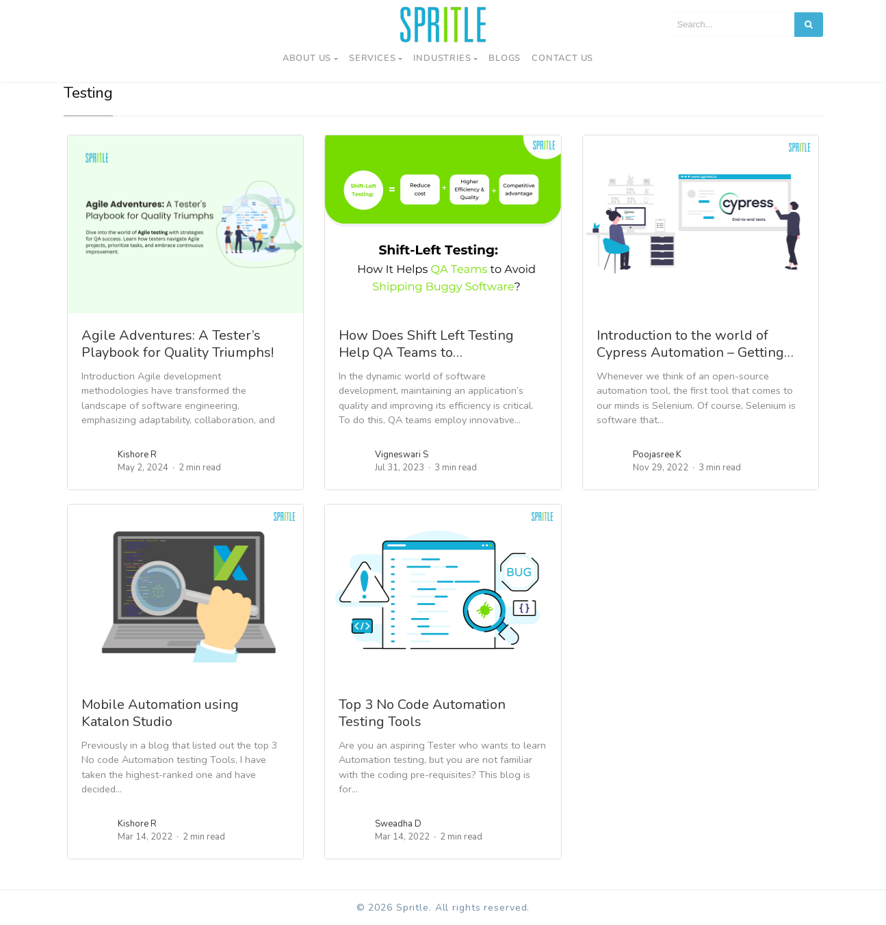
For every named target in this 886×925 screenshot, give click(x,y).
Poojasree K (657, 454)
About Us (307, 58)
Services (372, 58)
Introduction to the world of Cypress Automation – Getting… (695, 344)
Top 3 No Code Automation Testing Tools (422, 713)
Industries (442, 58)
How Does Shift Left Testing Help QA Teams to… (426, 344)
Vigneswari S (401, 454)
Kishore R (137, 454)
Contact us (562, 58)
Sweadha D (398, 824)
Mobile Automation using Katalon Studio (160, 713)
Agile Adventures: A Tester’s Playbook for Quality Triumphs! (177, 344)
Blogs (504, 58)
